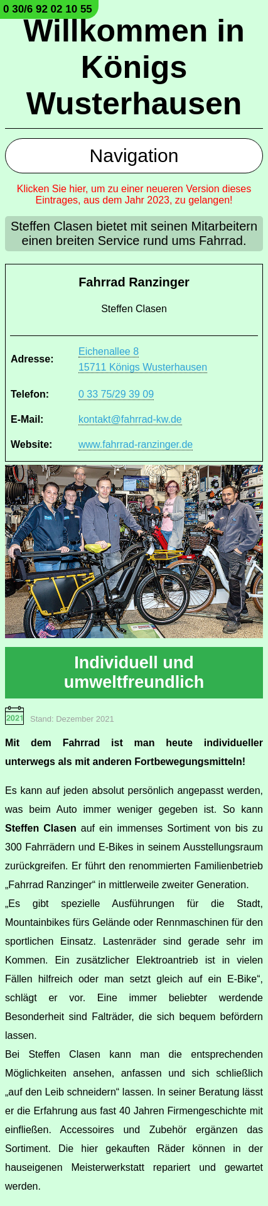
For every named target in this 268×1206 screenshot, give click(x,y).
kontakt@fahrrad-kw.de (130, 419)
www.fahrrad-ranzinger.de (135, 444)
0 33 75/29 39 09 (116, 394)
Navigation (134, 155)
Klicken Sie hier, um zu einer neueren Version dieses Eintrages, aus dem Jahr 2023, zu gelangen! (134, 194)
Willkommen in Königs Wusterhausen (133, 67)
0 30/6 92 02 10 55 (47, 9)
